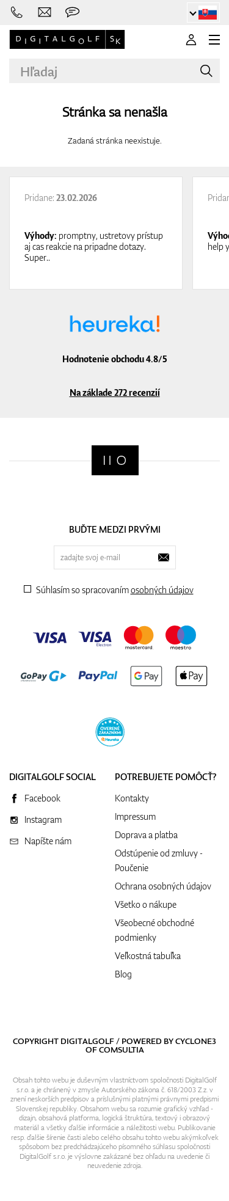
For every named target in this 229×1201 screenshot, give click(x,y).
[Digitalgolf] (115, 460)
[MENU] (214, 39)
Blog (123, 974)
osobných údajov (162, 590)
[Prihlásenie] (191, 39)
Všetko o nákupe (145, 904)
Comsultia (121, 1049)
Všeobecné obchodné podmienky (154, 930)
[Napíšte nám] (45, 12)
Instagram (43, 819)
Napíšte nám (47, 841)
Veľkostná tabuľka (148, 956)
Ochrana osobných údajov (163, 886)
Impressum (135, 816)
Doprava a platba (146, 835)
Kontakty (132, 798)
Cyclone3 (195, 1040)
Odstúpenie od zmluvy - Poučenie (159, 860)
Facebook (42, 798)
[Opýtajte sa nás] (72, 12)
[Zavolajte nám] (16, 12)
